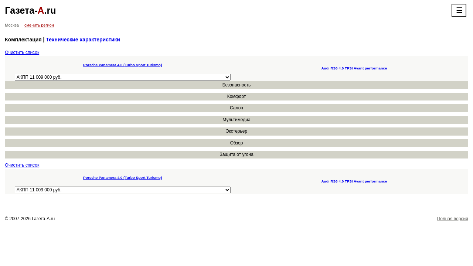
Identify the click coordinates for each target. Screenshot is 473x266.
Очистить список (22, 52)
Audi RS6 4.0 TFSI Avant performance (354, 68)
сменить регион (39, 25)
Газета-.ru (30, 10)
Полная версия (452, 218)
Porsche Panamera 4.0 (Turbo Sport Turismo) (122, 65)
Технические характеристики (83, 39)
